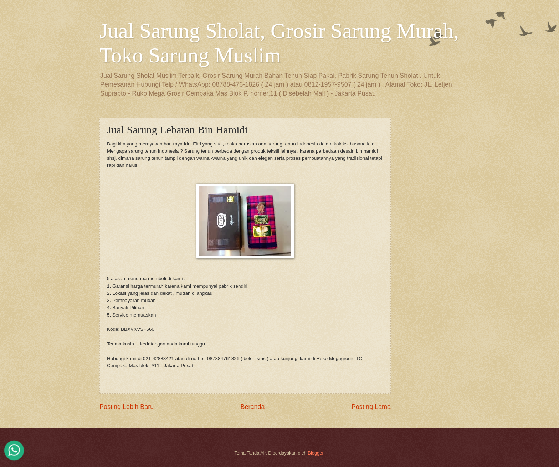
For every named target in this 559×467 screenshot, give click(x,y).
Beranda (252, 406)
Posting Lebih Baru (126, 406)
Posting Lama (371, 406)
